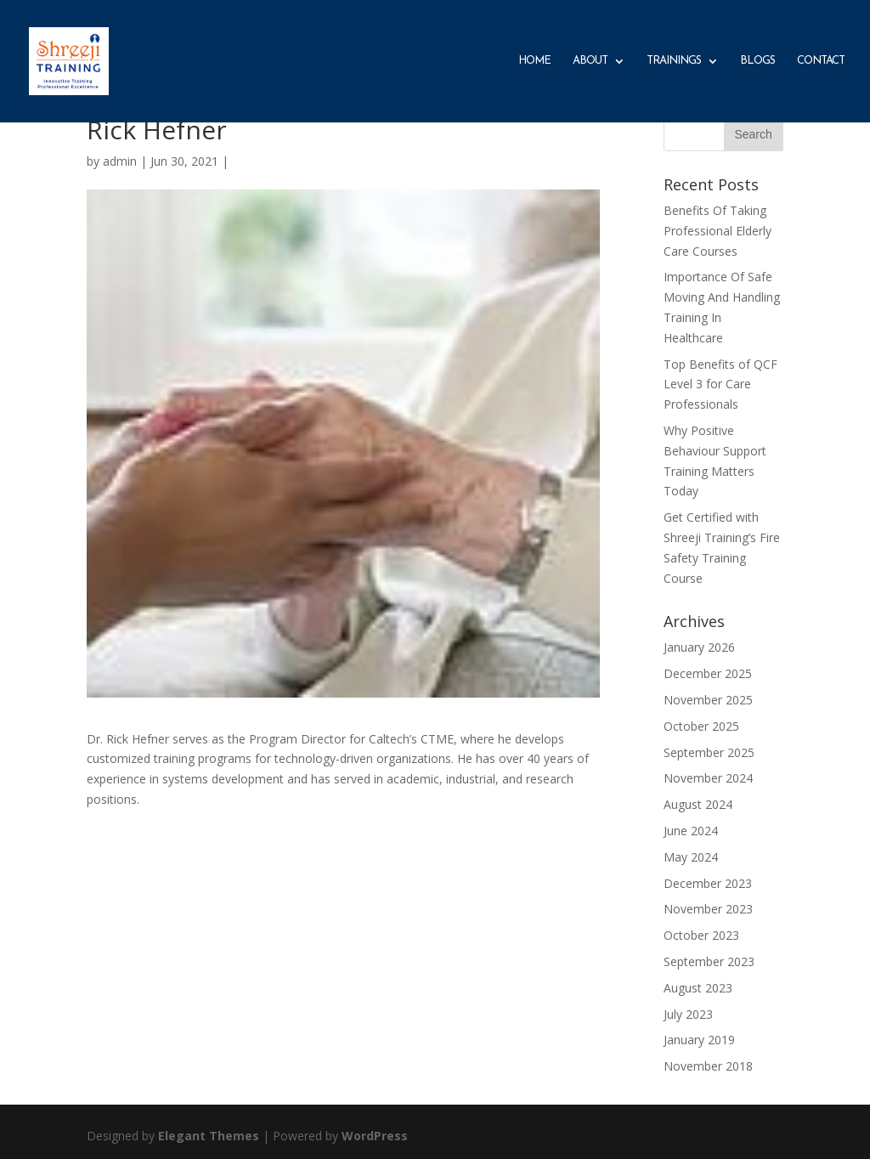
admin (120, 161)
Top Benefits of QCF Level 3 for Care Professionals (720, 384)
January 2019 (699, 1040)
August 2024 (698, 804)
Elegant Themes (208, 1136)
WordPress (375, 1136)
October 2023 (701, 935)
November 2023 (708, 909)
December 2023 (708, 883)
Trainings (674, 60)
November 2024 (708, 778)
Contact (821, 60)
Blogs (757, 60)
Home (534, 60)
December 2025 (708, 673)
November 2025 (708, 700)
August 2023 (698, 988)
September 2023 (709, 961)
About (590, 60)
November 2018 (708, 1066)
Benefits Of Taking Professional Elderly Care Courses (717, 230)
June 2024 (691, 831)
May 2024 (691, 857)
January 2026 (699, 647)
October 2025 (701, 726)
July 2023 (688, 1014)
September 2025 (709, 752)
